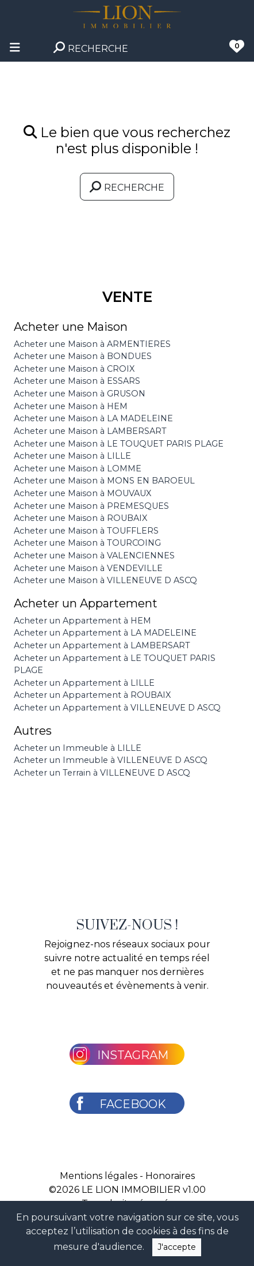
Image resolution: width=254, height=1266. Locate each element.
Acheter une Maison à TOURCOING (87, 543)
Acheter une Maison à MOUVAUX (82, 493)
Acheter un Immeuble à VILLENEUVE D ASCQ (110, 760)
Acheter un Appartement (85, 603)
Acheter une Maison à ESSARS (77, 381)
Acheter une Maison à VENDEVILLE (88, 568)
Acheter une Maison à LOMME (77, 468)
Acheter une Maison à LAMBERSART (90, 431)
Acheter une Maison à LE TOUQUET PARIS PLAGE (119, 444)
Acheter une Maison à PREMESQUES (91, 506)
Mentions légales (98, 1175)
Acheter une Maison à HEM (71, 406)
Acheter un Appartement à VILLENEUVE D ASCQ (117, 707)
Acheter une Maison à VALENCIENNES (94, 555)
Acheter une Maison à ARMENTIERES (92, 344)
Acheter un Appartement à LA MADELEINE (105, 633)
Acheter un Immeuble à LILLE (77, 748)
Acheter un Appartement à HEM (82, 620)
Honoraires (170, 1175)
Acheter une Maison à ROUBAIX (80, 518)
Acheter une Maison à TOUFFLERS (86, 531)
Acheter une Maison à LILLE (72, 456)
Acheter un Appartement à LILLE (84, 683)
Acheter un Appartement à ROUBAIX (92, 695)
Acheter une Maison (71, 327)
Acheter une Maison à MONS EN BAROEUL (104, 480)
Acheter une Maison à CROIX (74, 369)
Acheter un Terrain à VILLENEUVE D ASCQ (102, 773)
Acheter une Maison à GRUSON (79, 393)
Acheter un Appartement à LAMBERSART (102, 645)
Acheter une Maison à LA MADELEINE (93, 418)
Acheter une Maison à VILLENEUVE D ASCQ (105, 580)
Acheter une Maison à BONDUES (83, 356)
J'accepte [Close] (176, 1247)
